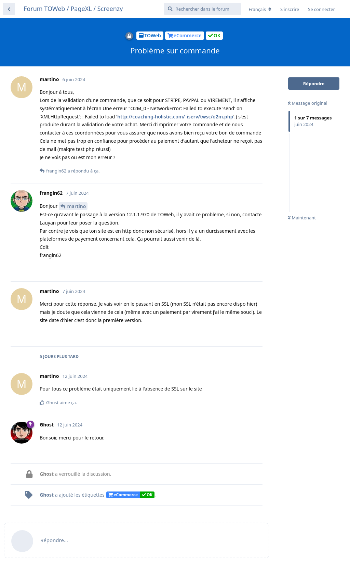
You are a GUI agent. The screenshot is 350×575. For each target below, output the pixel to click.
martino (76, 206)
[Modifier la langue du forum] (260, 9)
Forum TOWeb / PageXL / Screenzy (73, 8)
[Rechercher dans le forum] (202, 9)
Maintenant (302, 218)
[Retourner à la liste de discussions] (9, 9)
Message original (307, 103)
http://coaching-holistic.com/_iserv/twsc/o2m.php (175, 116)
